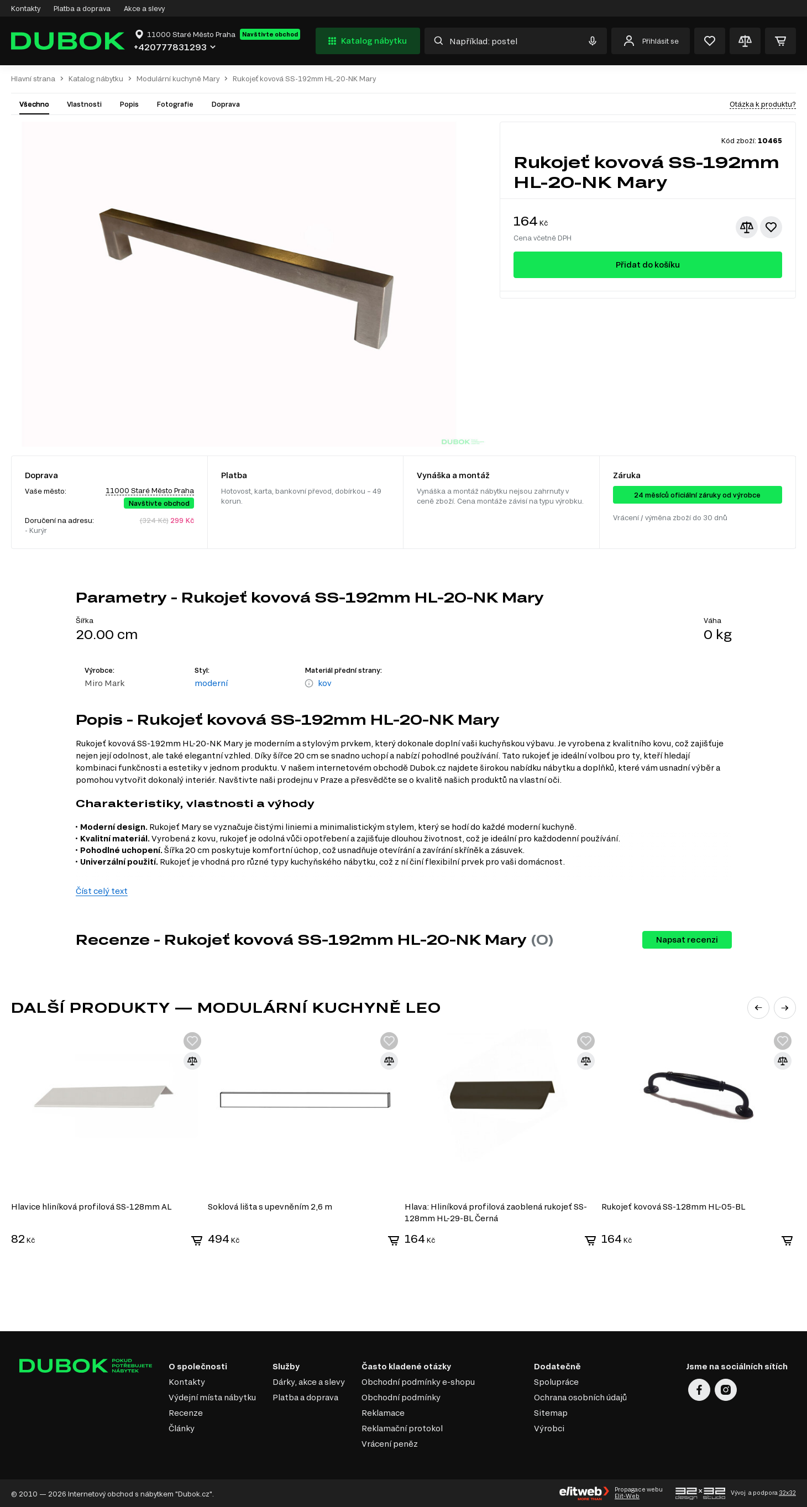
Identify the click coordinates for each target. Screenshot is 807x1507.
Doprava (225, 104)
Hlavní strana (33, 78)
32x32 (787, 1492)
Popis (129, 104)
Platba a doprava (82, 8)
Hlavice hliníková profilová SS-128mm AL (91, 1205)
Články (182, 1427)
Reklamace (383, 1411)
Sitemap (551, 1411)
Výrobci (549, 1427)
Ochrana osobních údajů (580, 1396)
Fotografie (174, 104)
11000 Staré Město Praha (150, 490)
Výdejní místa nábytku (212, 1396)
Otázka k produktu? (763, 104)
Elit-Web (627, 1495)
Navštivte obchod (270, 34)
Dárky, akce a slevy (309, 1380)
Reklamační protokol (402, 1427)
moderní (211, 683)
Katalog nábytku (366, 41)
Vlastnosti (84, 104)
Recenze (186, 1411)
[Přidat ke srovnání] (747, 227)
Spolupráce (556, 1380)
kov (325, 683)
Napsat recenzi (687, 939)
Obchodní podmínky (401, 1396)
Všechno (34, 104)
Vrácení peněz (389, 1442)
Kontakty (25, 8)
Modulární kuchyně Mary (178, 78)
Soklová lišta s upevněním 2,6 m (270, 1205)
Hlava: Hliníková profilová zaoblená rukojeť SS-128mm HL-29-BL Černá (497, 1211)
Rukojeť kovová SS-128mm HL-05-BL (675, 1205)
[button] (758, 1008)
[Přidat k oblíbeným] (771, 227)
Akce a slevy (144, 8)
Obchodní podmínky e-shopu (418, 1380)
